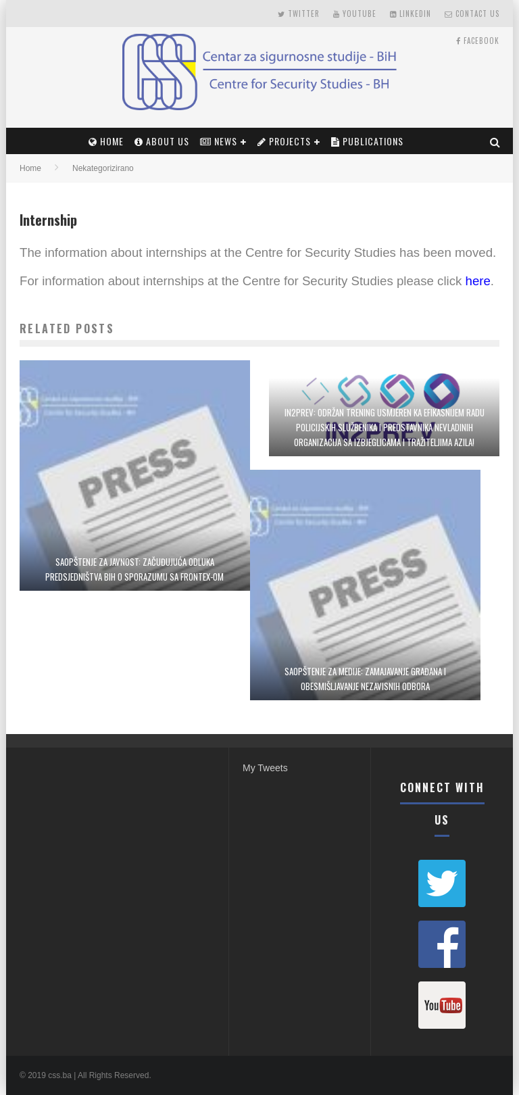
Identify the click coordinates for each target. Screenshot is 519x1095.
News (218, 141)
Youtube (354, 13)
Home (106, 141)
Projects (284, 141)
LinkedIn (410, 13)
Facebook (477, 40)
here (478, 281)
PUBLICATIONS (367, 141)
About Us (161, 141)
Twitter (299, 13)
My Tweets (265, 767)
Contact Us (472, 13)
